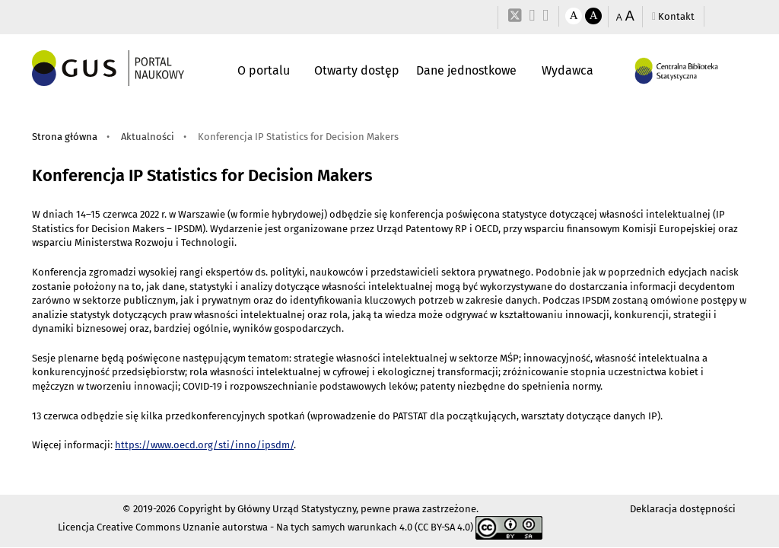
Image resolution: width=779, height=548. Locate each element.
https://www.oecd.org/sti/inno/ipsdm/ (204, 445)
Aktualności (147, 136)
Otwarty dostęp (356, 70)
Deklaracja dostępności (683, 509)
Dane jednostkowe (466, 70)
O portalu (263, 70)
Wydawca (567, 70)
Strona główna (64, 136)
